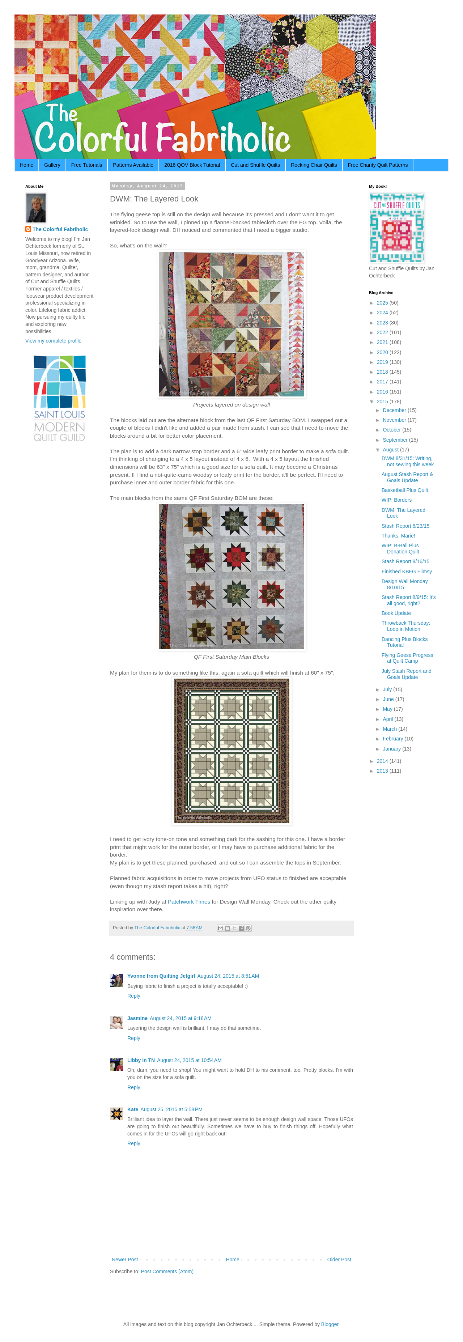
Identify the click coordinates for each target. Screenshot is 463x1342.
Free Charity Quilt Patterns (378, 165)
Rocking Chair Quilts (314, 165)
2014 (383, 761)
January (392, 749)
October (392, 430)
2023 (383, 323)
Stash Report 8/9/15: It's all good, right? (409, 600)
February (393, 739)
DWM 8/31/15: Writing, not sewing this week (408, 461)
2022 (383, 332)
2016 (383, 392)
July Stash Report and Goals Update (407, 674)
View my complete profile (53, 341)
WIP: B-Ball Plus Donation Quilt (400, 549)
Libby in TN (141, 1060)
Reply (133, 996)
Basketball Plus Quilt (405, 490)
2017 (383, 382)
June (389, 699)
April (388, 719)
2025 (383, 303)
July (388, 689)
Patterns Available (133, 165)
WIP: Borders (397, 500)
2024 (383, 312)
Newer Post (125, 1259)
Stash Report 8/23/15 (405, 526)
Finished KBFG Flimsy (407, 571)
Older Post (339, 1259)
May (388, 709)
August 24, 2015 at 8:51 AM (228, 976)
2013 (383, 771)
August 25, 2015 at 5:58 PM (171, 1109)
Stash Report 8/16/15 (405, 561)
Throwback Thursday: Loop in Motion (406, 626)
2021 (383, 342)
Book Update (396, 613)
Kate (132, 1109)
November (395, 420)
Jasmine (137, 1018)
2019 (383, 362)
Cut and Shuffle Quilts (255, 165)
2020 (383, 352)
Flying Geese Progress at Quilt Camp (407, 658)
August (391, 450)
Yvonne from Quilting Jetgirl (161, 976)
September (396, 440)
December (395, 410)
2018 (383, 372)
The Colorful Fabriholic (60, 229)
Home (26, 165)
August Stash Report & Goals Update (407, 477)
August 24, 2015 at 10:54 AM (189, 1060)
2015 (383, 401)
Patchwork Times (189, 902)
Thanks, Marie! (398, 536)
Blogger (329, 1324)
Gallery (52, 165)
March (390, 729)
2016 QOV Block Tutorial (192, 165)
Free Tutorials (86, 165)
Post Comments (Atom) (167, 1271)
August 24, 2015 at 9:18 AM (181, 1018)
